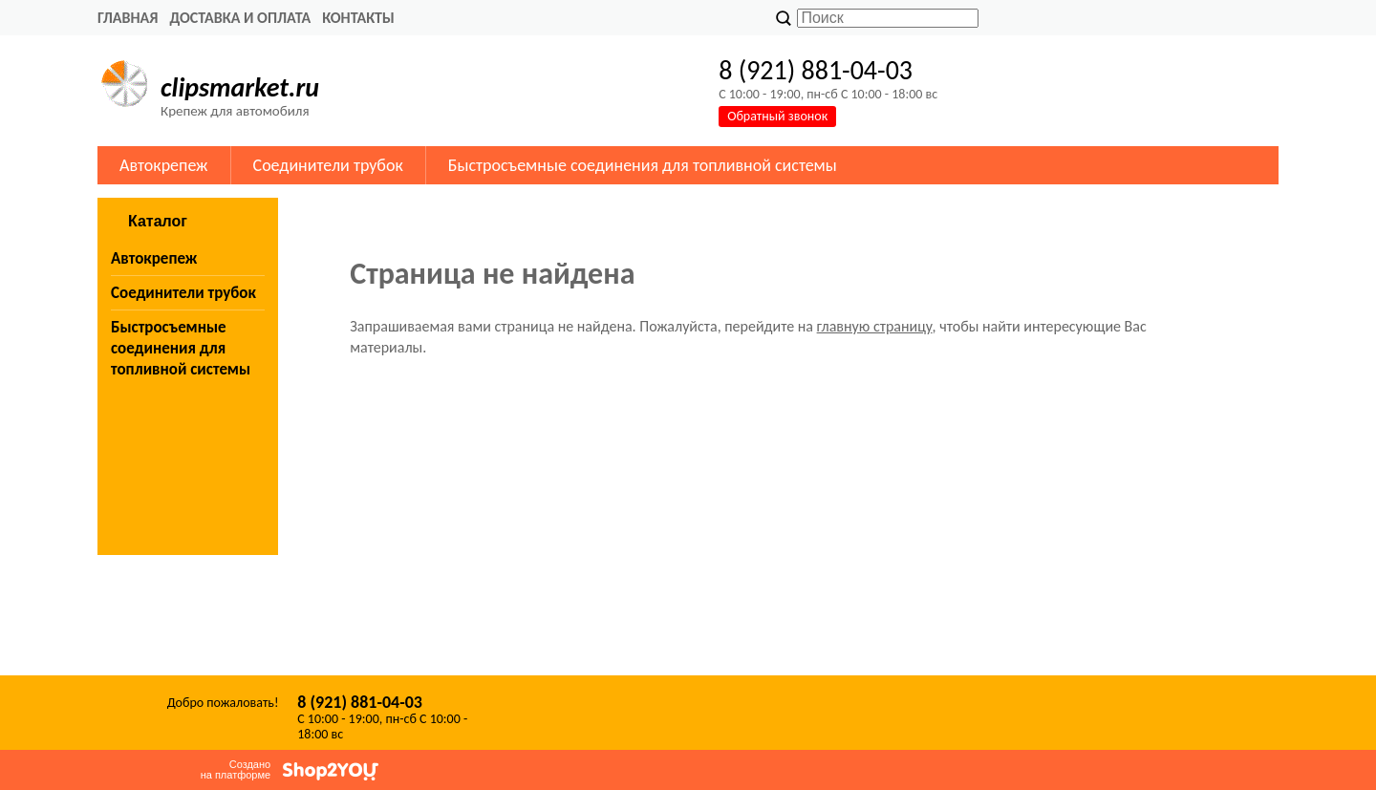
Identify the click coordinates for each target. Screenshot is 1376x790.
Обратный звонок (777, 116)
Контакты (358, 18)
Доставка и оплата (240, 18)
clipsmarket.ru (240, 87)
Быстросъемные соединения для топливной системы (642, 165)
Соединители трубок (328, 165)
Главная (127, 18)
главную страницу (875, 326)
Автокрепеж (163, 165)
